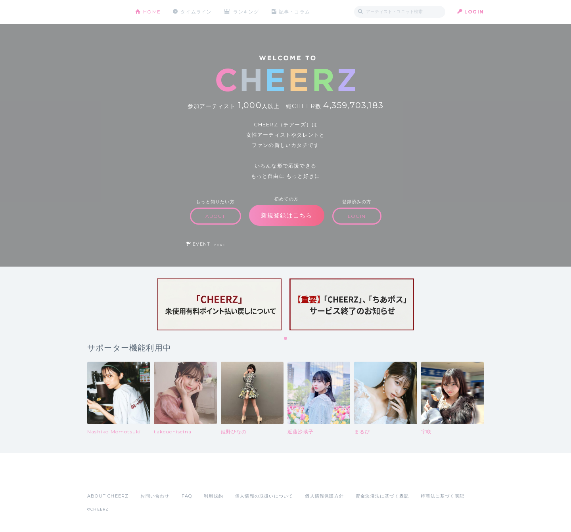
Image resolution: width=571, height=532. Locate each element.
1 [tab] (286, 339)
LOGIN (474, 12)
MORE (219, 245)
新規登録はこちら (286, 215)
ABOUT (215, 216)
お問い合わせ (154, 496)
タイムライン (196, 12)
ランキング (246, 12)
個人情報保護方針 (324, 496)
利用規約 (213, 496)
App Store (105, 478)
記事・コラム (294, 12)
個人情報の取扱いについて (264, 496)
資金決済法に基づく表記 (382, 496)
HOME (152, 12)
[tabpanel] (219, 304)
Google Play (147, 478)
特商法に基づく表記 (442, 496)
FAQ (187, 496)
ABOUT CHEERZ (107, 496)
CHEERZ (105, 12)
